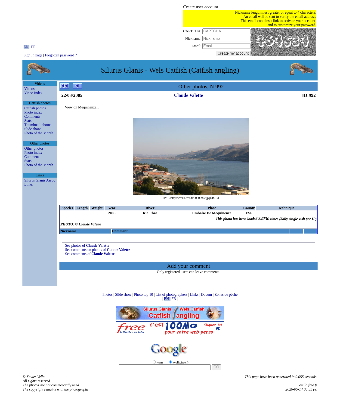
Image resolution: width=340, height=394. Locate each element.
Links (28, 184)
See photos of (87, 245)
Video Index (33, 93)
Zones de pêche (227, 294)
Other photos (33, 148)
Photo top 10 (144, 294)
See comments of (89, 254)
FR (33, 47)
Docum (207, 294)
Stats (27, 121)
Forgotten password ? (61, 55)
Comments (32, 116)
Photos (108, 294)
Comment (31, 157)
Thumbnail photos (37, 125)
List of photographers (172, 294)
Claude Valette (188, 95)
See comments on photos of (97, 250)
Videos (29, 89)
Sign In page (33, 55)
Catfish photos (35, 108)
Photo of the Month (38, 133)
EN (26, 47)
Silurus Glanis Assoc (39, 180)
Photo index (33, 112)
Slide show (32, 129)
